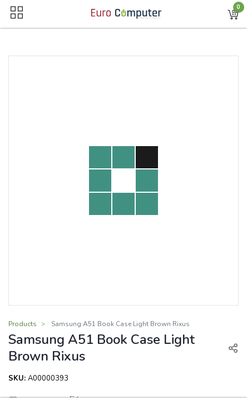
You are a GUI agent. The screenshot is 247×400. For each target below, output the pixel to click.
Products (22, 323)
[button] (233, 14)
